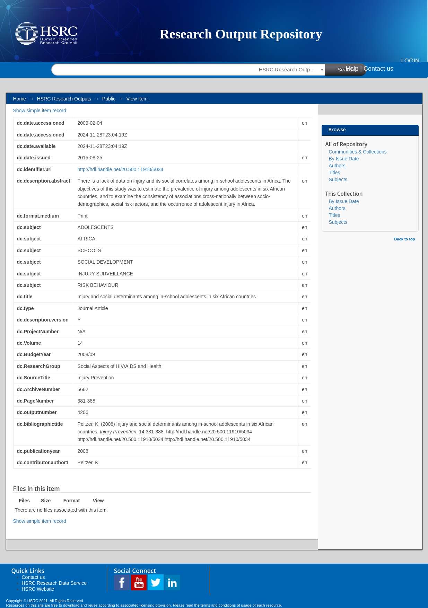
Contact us (378, 68)
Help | (354, 68)
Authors (337, 165)
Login (410, 61)
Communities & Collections (358, 152)
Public (108, 99)
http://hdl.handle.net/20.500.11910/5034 (121, 169)
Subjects (338, 179)
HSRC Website (38, 589)
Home (19, 99)
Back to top (404, 239)
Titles (334, 172)
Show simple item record (39, 110)
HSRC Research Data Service (54, 583)
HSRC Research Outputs (64, 99)
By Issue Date (344, 158)
